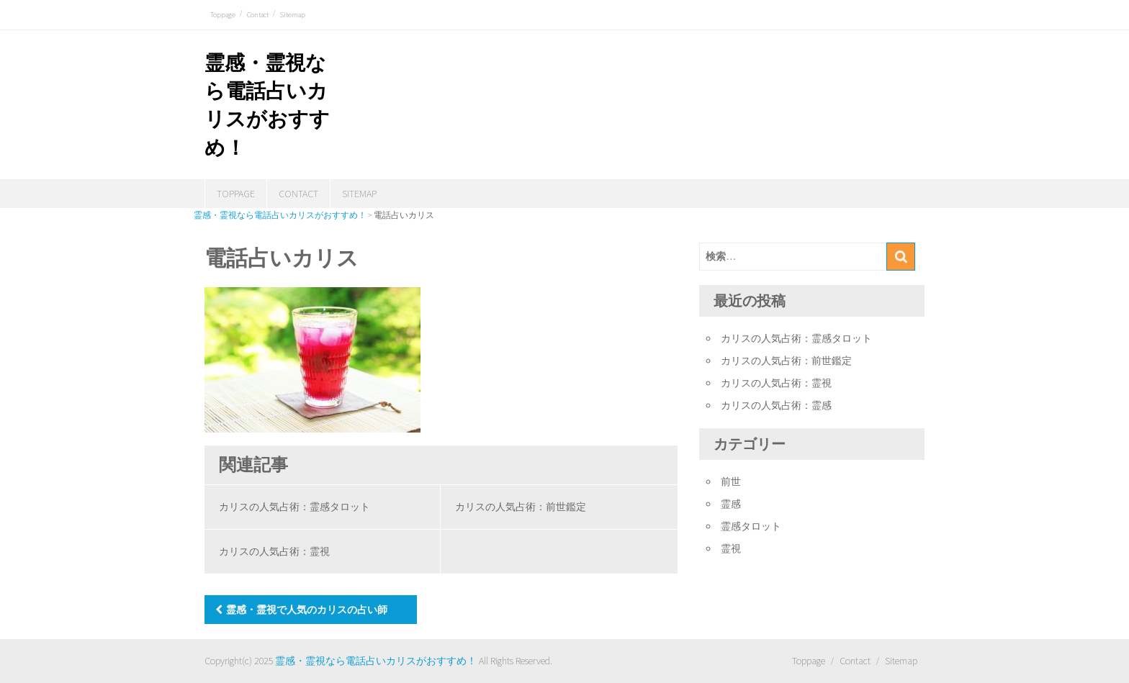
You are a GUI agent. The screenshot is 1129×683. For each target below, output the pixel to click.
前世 (731, 481)
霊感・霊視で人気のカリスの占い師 (306, 609)
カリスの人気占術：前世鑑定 (520, 506)
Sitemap (292, 14)
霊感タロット (751, 526)
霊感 (731, 503)
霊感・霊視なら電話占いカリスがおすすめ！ (376, 660)
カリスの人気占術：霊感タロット (294, 506)
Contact (258, 14)
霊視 (731, 548)
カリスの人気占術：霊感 (776, 405)
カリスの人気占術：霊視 (274, 551)
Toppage (222, 14)
